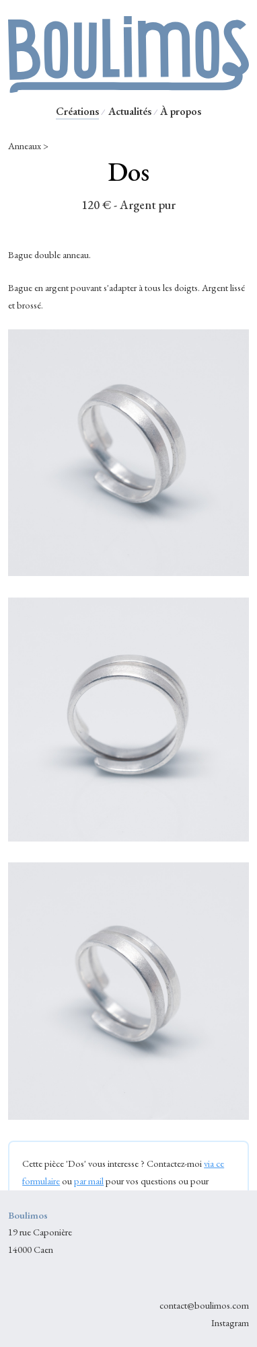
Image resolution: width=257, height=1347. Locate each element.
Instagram (230, 1322)
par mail (89, 1180)
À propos (180, 111)
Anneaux (24, 145)
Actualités (129, 111)
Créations (77, 111)
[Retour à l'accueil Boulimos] (128, 87)
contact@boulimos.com (204, 1305)
